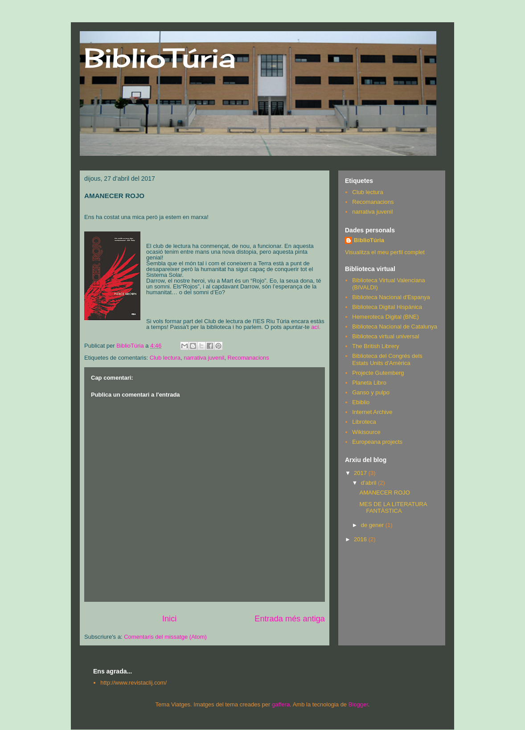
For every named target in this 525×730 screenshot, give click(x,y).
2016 (361, 539)
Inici (169, 618)
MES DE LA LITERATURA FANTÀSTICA (393, 508)
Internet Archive (372, 412)
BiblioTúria (159, 57)
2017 (361, 473)
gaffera (281, 704)
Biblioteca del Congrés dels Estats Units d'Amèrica (387, 359)
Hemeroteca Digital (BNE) (385, 316)
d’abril (369, 482)
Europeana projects (377, 441)
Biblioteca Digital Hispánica (387, 307)
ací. (315, 327)
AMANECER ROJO (384, 492)
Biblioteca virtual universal (385, 336)
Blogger (358, 704)
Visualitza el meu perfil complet (385, 252)
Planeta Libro (369, 382)
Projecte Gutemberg (378, 372)
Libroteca (364, 421)
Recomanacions (248, 357)
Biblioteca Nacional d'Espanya (391, 297)
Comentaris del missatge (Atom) (165, 636)
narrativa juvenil (204, 357)
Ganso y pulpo (371, 392)
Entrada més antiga (289, 618)
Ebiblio (360, 402)
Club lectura (165, 357)
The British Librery (375, 346)
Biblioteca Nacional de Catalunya (394, 326)
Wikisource (366, 432)
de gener (373, 525)
